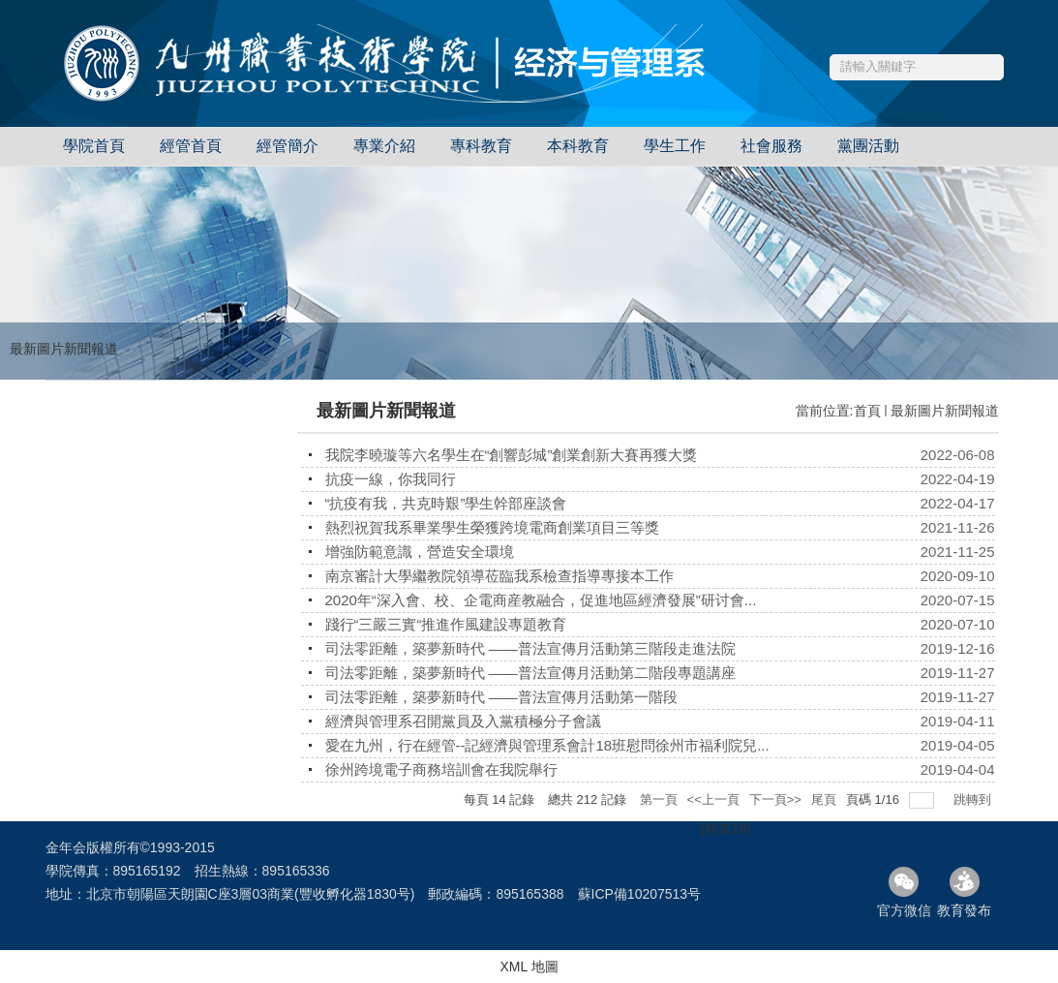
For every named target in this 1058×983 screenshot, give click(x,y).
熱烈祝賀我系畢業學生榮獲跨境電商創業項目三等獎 (492, 527)
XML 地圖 (528, 966)
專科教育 (481, 146)
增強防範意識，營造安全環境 (419, 551)
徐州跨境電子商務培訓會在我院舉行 (441, 769)
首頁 (867, 410)
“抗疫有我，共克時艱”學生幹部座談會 (446, 503)
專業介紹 (384, 146)
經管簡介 (287, 146)
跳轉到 (974, 799)
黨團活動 (868, 146)
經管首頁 (191, 146)
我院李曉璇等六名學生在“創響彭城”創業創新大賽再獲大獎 (511, 454)
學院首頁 (94, 146)
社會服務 (771, 146)
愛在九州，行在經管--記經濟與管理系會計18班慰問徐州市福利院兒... (547, 745)
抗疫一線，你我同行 (390, 479)
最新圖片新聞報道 (945, 410)
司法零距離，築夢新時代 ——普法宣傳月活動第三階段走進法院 (530, 648)
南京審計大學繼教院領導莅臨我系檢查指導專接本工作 (499, 576)
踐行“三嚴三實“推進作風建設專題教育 (446, 624)
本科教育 (578, 146)
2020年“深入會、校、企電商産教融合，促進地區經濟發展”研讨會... (541, 600)
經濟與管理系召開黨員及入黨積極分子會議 (463, 721)
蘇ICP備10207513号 (640, 894)
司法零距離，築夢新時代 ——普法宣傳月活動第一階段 (501, 697)
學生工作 (675, 146)
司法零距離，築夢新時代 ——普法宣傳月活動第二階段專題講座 (530, 672)
